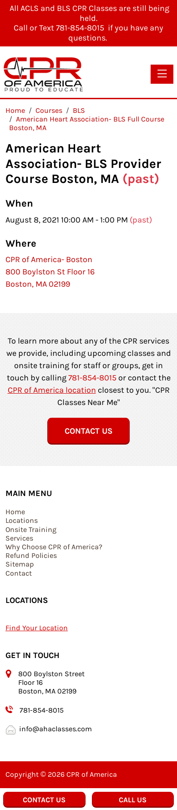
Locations (21, 520)
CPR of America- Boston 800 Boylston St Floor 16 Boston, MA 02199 (50, 271)
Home (15, 511)
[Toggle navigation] (162, 74)
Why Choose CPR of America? (53, 546)
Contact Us (88, 431)
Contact (18, 573)
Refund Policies (31, 555)
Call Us (133, 799)
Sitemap (19, 564)
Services (19, 538)
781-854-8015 (92, 378)
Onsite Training (30, 529)
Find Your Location (36, 627)
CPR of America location (52, 390)
